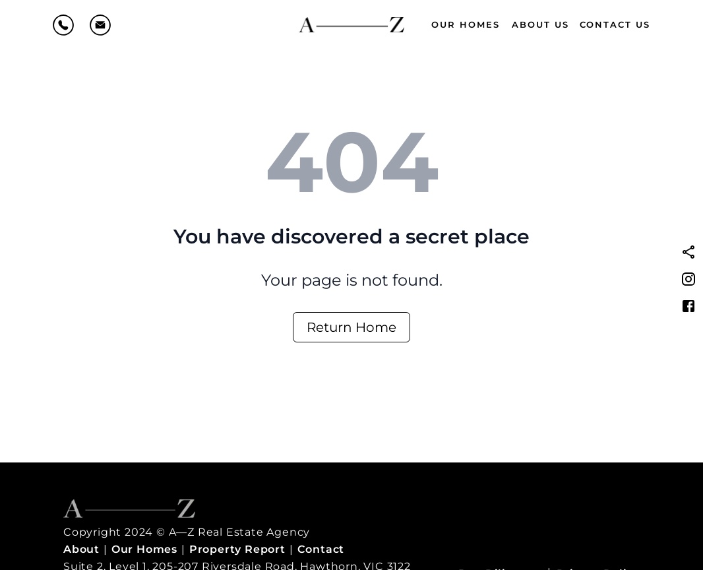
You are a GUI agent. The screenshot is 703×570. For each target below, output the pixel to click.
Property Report (237, 549)
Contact (321, 549)
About (81, 549)
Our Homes (465, 24)
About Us (540, 24)
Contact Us (615, 24)
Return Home (351, 327)
